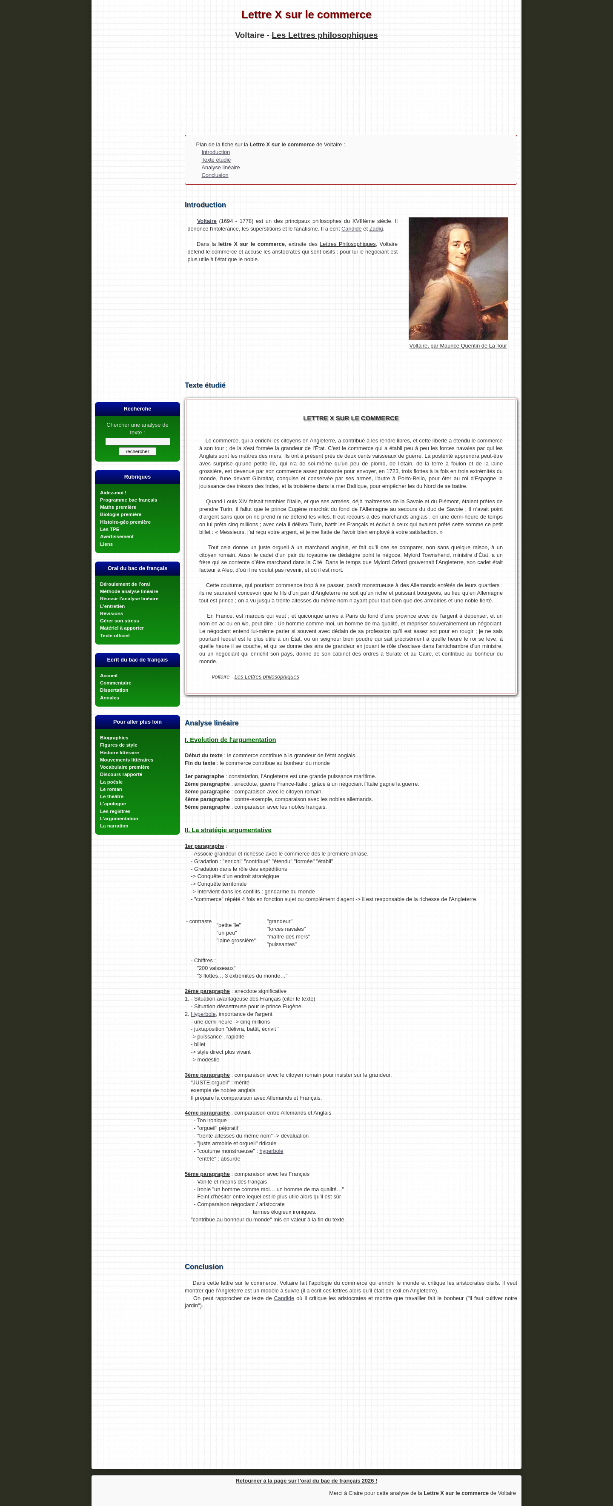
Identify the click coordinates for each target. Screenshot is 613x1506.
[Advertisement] (306, 90)
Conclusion (214, 175)
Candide (351, 228)
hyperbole (272, 1151)
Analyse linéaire (220, 167)
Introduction (215, 152)
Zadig (376, 228)
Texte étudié (216, 160)
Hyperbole (203, 1014)
